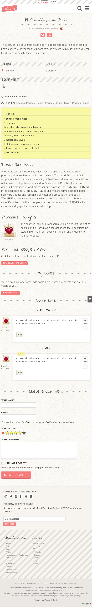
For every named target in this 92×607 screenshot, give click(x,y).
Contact (9, 566)
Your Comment (11, 439)
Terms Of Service (52, 600)
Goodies (37, 538)
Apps (8, 549)
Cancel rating (3, 433)
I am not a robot (16, 463)
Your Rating (8, 428)
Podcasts (37, 552)
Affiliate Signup (12, 569)
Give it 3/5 (16, 433)
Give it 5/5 (24, 433)
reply (20, 334)
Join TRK (9, 558)
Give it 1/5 (7, 433)
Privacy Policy (39, 600)
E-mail (5, 412)
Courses (36, 555)
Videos (36, 549)
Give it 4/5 (20, 433)
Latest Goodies (39, 543)
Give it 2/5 (11, 433)
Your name (8, 400)
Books (36, 558)
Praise (8, 561)
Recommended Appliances (17, 555)
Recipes (36, 546)
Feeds (35, 564)
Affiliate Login (11, 572)
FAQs (8, 552)
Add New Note (10, 293)
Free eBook (11, 564)
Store (8, 546)
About (8, 543)
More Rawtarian (15, 538)
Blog (35, 561)
